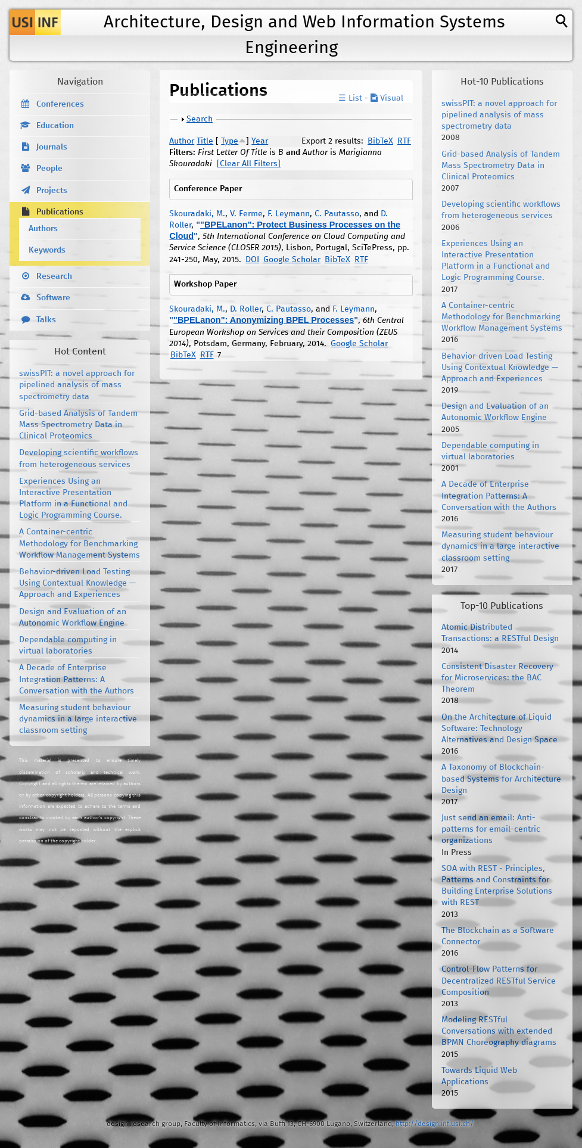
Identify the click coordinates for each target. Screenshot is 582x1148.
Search (199, 119)
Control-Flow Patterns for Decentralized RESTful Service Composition (498, 980)
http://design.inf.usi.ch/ (435, 1124)
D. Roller (246, 309)
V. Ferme (246, 214)
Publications (59, 212)
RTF (404, 141)
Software (53, 298)
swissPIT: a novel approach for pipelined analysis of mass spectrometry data (77, 384)
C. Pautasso (337, 214)
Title (205, 141)
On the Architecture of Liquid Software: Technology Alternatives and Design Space (499, 728)
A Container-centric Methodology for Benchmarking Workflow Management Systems (79, 543)
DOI (252, 260)
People (49, 168)
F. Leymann (288, 214)
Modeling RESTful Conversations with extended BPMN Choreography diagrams (498, 1031)
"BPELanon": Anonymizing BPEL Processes (263, 320)
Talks (46, 320)
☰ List (350, 98)
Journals (51, 147)
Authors (43, 229)
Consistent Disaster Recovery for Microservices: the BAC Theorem (497, 677)
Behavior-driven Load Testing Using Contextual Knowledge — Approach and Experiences (77, 583)
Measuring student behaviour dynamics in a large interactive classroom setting (78, 719)
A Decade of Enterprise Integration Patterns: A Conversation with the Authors (76, 679)
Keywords (47, 250)
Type (229, 141)
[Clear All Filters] (249, 164)
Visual (387, 98)
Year (259, 141)
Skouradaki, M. (197, 214)
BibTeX (380, 141)
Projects (51, 190)
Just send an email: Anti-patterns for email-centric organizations (490, 829)
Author (181, 141)
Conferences (60, 104)
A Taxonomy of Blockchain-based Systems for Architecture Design (501, 778)
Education (55, 126)
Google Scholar (291, 260)
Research (54, 276)
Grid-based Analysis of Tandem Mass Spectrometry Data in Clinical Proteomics (78, 424)
